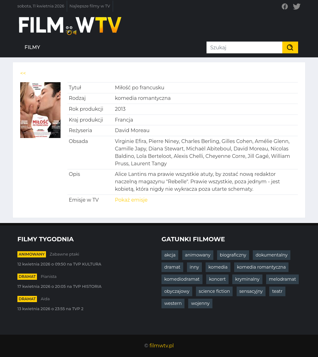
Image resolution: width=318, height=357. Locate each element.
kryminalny (247, 279)
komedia (218, 267)
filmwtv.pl (162, 346)
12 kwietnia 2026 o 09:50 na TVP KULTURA (59, 264)
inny (194, 267)
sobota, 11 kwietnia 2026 (40, 6)
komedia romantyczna (261, 267)
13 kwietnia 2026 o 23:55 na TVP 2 (50, 308)
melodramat (282, 279)
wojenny (200, 303)
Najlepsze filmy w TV (90, 6)
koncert (217, 279)
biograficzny (233, 255)
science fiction (214, 291)
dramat (27, 276)
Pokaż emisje (131, 200)
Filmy (32, 47)
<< (23, 73)
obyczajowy (176, 291)
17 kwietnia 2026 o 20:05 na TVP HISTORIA (59, 286)
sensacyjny (251, 291)
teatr (277, 291)
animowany (32, 254)
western (173, 303)
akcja (169, 255)
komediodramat (182, 279)
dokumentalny (272, 255)
